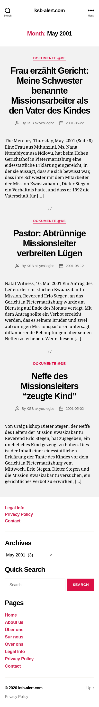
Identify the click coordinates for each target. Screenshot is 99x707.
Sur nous (14, 637)
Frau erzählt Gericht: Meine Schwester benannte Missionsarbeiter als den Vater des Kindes (49, 91)
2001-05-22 (75, 123)
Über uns (14, 629)
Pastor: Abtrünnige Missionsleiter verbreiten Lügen (49, 243)
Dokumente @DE (49, 58)
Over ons (14, 644)
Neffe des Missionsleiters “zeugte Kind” (50, 386)
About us (14, 622)
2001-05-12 (75, 266)
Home (11, 615)
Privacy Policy (19, 514)
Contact (12, 521)
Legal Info (14, 507)
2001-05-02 (75, 408)
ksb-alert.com (49, 10)
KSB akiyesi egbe (40, 123)
